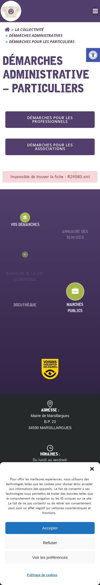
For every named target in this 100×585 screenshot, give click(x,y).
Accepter (50, 528)
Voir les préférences (50, 557)
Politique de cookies (42, 575)
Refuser (50, 542)
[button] (93, 55)
